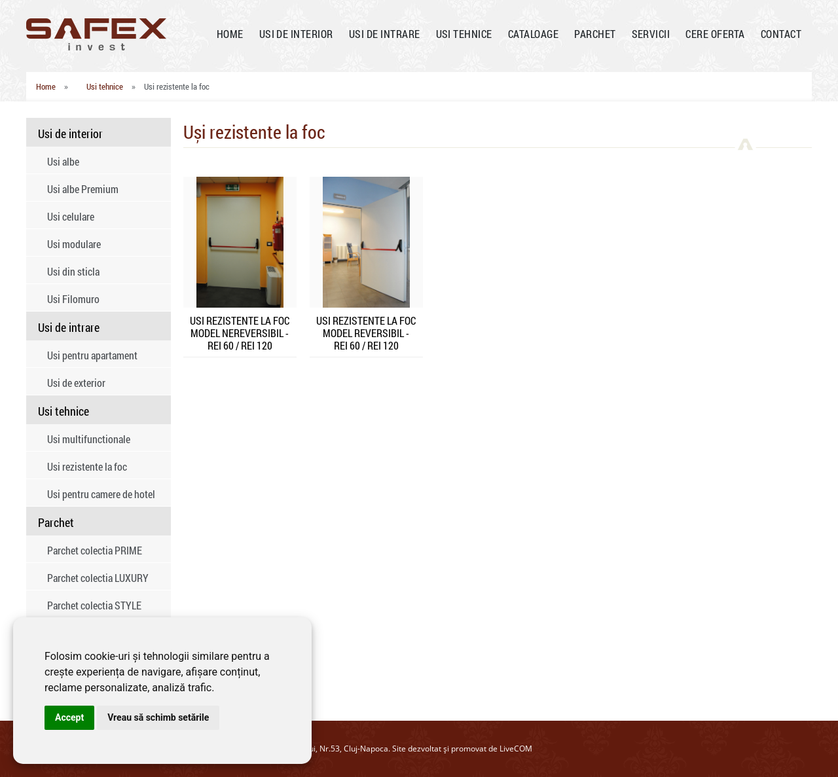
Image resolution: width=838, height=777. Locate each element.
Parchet (56, 522)
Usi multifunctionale (88, 439)
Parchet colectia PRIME (94, 550)
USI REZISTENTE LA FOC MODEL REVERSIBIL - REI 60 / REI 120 (366, 333)
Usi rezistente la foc (87, 466)
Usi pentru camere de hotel (101, 494)
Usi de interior (70, 133)
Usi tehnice (104, 86)
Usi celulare (70, 216)
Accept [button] (69, 717)
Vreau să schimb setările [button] (158, 717)
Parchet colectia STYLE (94, 605)
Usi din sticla (73, 271)
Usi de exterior (76, 382)
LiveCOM (516, 748)
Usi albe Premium (82, 189)
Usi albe (63, 161)
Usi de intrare (69, 327)
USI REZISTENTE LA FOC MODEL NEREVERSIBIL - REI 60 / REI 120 (239, 333)
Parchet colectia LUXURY (98, 578)
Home (46, 86)
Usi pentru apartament (92, 355)
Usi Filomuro (73, 299)
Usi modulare (74, 244)
